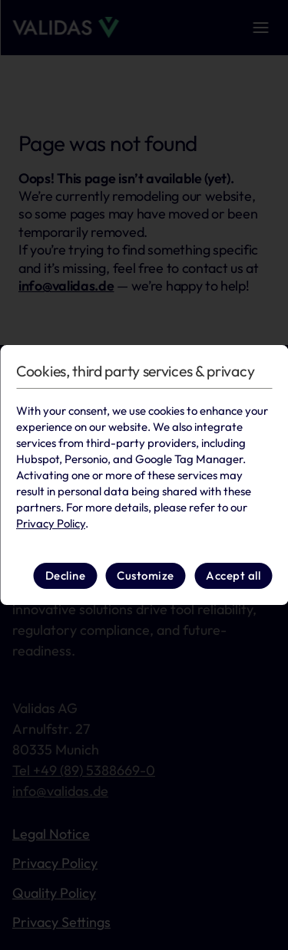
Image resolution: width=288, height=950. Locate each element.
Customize (145, 575)
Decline (65, 575)
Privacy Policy (50, 523)
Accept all (233, 575)
